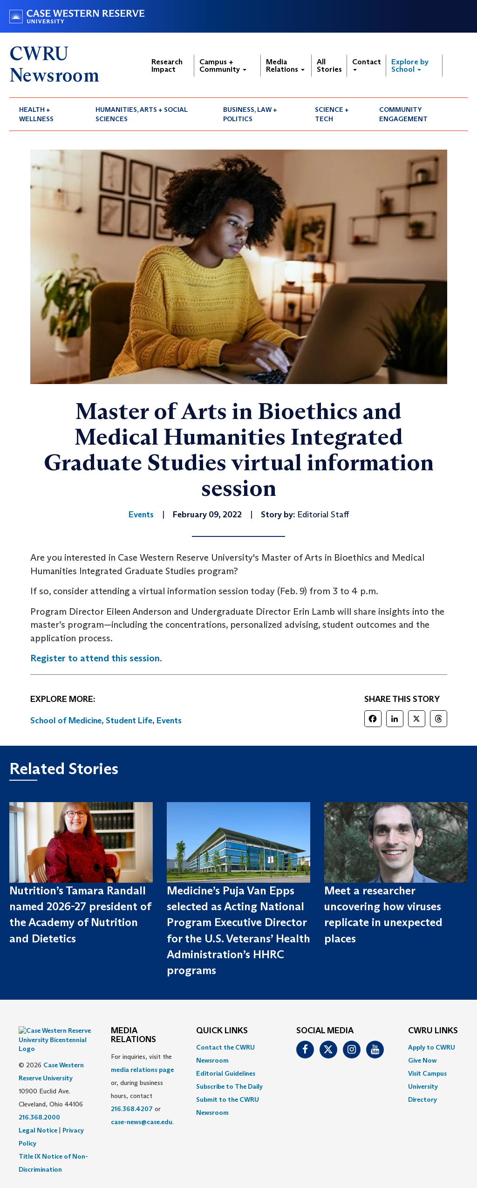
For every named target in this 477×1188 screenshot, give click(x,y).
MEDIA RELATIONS (133, 1035)
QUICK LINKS (222, 1031)
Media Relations (285, 65)
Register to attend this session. (96, 658)
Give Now (422, 1060)
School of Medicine (66, 720)
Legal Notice (38, 1107)
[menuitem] (47, 114)
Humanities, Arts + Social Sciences (141, 114)
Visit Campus (427, 1073)
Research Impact (167, 65)
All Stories (329, 65)
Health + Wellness (36, 114)
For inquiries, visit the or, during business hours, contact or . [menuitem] (142, 1089)
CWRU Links (433, 1031)
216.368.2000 (39, 1094)
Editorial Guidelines (225, 1073)
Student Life (129, 720)
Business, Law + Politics (250, 114)
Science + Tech (332, 114)
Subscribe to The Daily (229, 1086)
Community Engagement (403, 114)
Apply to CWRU (431, 1047)
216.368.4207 (132, 1109)
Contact (366, 64)
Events (169, 720)
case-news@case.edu (141, 1122)
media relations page (142, 1069)
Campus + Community (222, 65)
